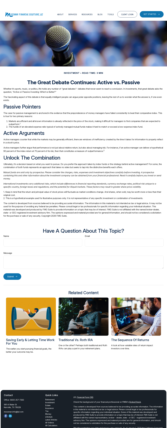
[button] (60, 6)
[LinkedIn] (10, 408)
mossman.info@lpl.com (13, 404)
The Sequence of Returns (130, 332)
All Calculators (51, 418)
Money (48, 406)
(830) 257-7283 (17, 392)
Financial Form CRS (85, 389)
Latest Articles (51, 412)
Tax (47, 403)
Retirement (50, 392)
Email (87, 228)
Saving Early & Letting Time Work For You (30, 333)
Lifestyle (48, 409)
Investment (50, 395)
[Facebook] (5, 408)
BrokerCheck (135, 394)
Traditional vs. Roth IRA (76, 332)
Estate (48, 397)
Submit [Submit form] (10, 268)
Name (6, 228)
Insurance (49, 400)
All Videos (49, 415)
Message (7, 245)
